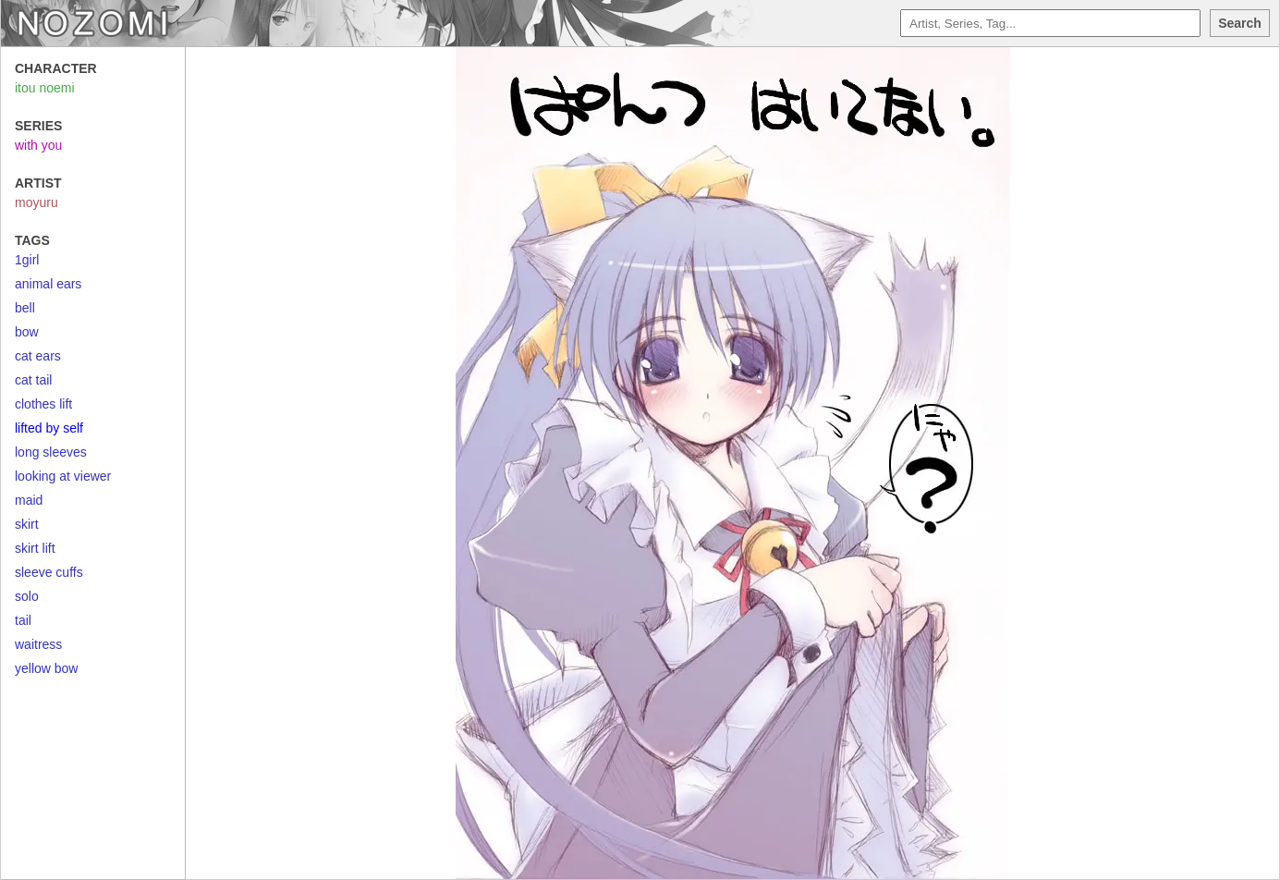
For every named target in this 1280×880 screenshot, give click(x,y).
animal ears (48, 283)
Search (1240, 23)
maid (29, 500)
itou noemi (45, 87)
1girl (27, 259)
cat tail (33, 380)
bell (25, 307)
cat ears (38, 355)
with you (38, 145)
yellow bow (46, 668)
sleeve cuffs (49, 572)
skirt (27, 524)
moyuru (36, 202)
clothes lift (43, 404)
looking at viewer (63, 476)
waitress (38, 644)
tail (23, 620)
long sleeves (51, 452)
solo (27, 596)
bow (27, 331)
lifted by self (49, 428)
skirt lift (35, 548)
